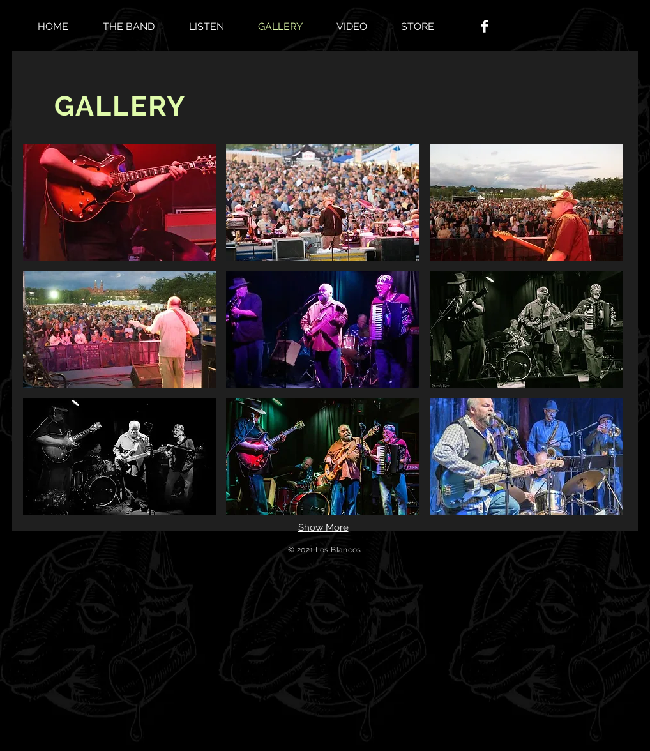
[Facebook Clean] (484, 26)
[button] (119, 202)
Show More (323, 527)
